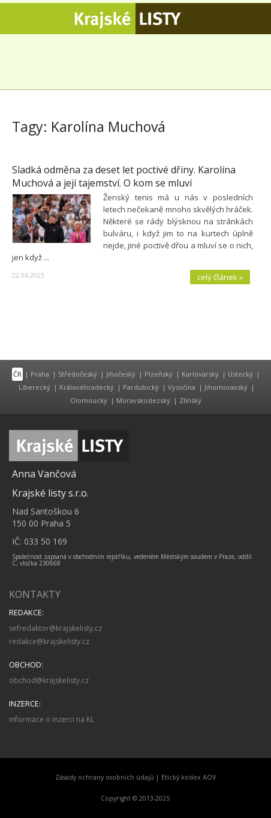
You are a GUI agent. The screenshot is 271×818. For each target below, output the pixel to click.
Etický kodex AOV (188, 777)
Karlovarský (200, 373)
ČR (17, 373)
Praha (40, 373)
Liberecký (34, 387)
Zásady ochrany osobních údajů (104, 777)
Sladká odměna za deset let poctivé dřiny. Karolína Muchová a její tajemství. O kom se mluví (124, 176)
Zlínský (190, 400)
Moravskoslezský (143, 400)
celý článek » (220, 277)
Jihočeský (121, 373)
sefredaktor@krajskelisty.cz (55, 628)
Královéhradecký (86, 387)
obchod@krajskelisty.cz (49, 680)
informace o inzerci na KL (51, 719)
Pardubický (141, 387)
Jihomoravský (226, 387)
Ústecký (240, 373)
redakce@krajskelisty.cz (49, 641)
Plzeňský (158, 373)
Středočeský (77, 373)
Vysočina (181, 387)
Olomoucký (88, 400)
